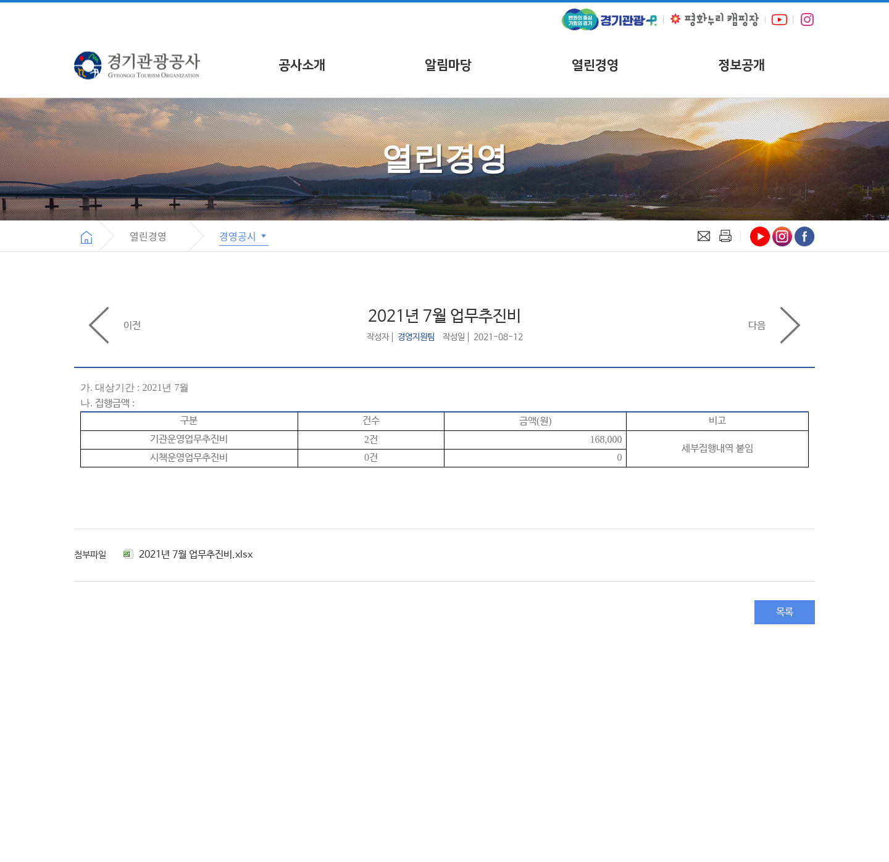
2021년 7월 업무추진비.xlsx (188, 555)
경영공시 (244, 235)
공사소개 (301, 65)
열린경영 (595, 65)
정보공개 (741, 65)
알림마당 (448, 65)
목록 (784, 612)
